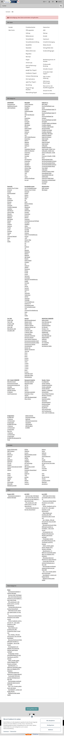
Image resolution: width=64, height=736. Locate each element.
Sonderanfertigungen (48, 51)
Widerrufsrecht (47, 45)
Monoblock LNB (11, 329)
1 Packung (10, 419)
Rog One (9, 431)
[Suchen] (30, 5)
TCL (26, 291)
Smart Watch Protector (48, 394)
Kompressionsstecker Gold (32, 341)
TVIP (26, 173)
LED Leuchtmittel (46, 409)
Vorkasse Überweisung (32, 76)
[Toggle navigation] (2, 1)
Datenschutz (46, 27)
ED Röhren (44, 407)
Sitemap (45, 33)
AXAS (8, 197)
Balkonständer (29, 415)
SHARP (26, 281)
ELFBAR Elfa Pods (11, 424)
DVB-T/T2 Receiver (29, 151)
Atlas (26, 198)
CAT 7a (26, 388)
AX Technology (28, 463)
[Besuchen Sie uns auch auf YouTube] (33, 714)
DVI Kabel (44, 121)
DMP (43, 465)
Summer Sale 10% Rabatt (32, 496)
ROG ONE (9, 484)
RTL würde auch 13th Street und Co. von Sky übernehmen (31, 504)
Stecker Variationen (30, 349)
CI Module (10, 392)
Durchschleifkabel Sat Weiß (49, 120)
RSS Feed (28, 56)
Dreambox (27, 106)
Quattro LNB (10, 323)
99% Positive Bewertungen (46, 82)
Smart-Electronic (46, 456)
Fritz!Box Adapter (46, 125)
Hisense (27, 233)
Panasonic (27, 269)
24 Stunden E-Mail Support (48, 72)
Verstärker (28, 422)
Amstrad (9, 190)
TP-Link (9, 463)
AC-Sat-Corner (45, 477)
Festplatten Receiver (30, 149)
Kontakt (11, 27)
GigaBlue (27, 108)
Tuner (26, 176)
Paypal (27, 59)
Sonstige (27, 156)
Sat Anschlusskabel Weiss (48, 163)
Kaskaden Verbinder (30, 335)
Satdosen (44, 339)
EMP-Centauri (10, 451)
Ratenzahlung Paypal (31, 92)
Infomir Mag (28, 168)
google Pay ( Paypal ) (31, 70)
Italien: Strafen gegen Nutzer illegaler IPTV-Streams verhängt (48, 547)
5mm (26, 354)
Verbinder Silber (29, 375)
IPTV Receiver (28, 159)
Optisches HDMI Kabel (48, 178)
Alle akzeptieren (50, 720)
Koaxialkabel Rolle (46, 173)
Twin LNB (9, 322)
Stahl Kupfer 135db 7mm (48, 149)
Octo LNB (9, 327)
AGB (44, 30)
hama (43, 451)
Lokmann (44, 470)
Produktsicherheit (30, 27)
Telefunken (27, 295)
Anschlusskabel (11, 193)
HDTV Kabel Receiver (30, 137)
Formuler (27, 121)
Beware (27, 205)
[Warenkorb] (59, 1)
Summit (27, 288)
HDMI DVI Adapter (46, 135)
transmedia (10, 482)
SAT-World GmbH (46, 461)
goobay (26, 477)
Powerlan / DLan (29, 394)
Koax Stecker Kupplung (31, 339)
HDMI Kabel (45, 176)
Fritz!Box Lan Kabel (47, 130)
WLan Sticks (28, 399)
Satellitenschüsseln (12, 106)
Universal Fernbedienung (31, 310)
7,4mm (26, 366)
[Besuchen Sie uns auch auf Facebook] (29, 714)
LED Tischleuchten (46, 411)
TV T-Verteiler (45, 342)
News (8, 590)
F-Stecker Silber (29, 332)
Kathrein (27, 247)
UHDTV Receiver (29, 104)
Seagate (9, 465)
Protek (26, 133)
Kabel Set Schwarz (46, 137)
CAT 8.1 (27, 390)
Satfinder (27, 419)
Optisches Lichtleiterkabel (48, 180)
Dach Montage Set (46, 322)
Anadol (9, 191)
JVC (25, 245)
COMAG (27, 209)
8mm (26, 370)
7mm (26, 361)
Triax (8, 458)
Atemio (26, 197)
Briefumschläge (46, 404)
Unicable (9, 387)
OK (25, 264)
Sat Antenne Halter (47, 346)
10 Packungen (11, 421)
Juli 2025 (27, 494)
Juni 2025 (44, 494)
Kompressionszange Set (13, 385)
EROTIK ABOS (29, 426)
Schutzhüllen (45, 392)
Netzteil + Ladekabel (47, 390)
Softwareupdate (29, 111)
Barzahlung (29, 85)
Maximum (10, 454)
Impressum (46, 39)
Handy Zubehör (46, 383)
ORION (26, 267)
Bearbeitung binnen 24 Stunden (49, 60)
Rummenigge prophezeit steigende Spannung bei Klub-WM (49, 568)
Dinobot (9, 198)
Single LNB (10, 320)
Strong (26, 286)
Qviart (26, 274)
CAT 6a (26, 387)
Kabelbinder (45, 332)
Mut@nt (27, 468)
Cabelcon (9, 477)
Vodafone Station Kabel (48, 171)
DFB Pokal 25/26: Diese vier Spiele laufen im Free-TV (49, 497)
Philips (26, 271)
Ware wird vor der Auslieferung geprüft (48, 86)
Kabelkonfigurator (46, 147)
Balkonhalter (45, 320)
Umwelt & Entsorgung (49, 42)
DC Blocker (27, 329)
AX (25, 116)
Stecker (26, 395)
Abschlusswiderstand (30, 320)
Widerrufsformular (31, 51)
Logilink (27, 460)
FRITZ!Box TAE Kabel (47, 133)
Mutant (26, 126)
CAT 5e (26, 385)
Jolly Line (27, 241)
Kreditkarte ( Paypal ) (31, 73)
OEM (8, 480)
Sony (26, 284)
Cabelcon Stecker (29, 325)
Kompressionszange (12, 383)
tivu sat (26, 180)
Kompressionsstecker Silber (32, 342)
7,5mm (26, 368)
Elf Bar (26, 449)
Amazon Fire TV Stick (12, 188)
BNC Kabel (44, 104)
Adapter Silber (28, 323)
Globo (26, 226)
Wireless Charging (46, 395)
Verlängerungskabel (30, 392)
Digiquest (9, 461)
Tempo (9, 233)
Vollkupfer (44, 140)
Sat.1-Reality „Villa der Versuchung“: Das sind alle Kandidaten (49, 521)
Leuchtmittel (45, 406)
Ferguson (27, 219)
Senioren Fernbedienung (31, 279)
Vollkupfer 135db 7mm (48, 151)
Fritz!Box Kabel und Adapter (49, 123)
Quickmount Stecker (30, 344)
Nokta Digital (28, 128)
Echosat (9, 202)
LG (25, 248)
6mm (26, 356)
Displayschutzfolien (47, 385)
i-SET (26, 238)
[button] (49, 1)
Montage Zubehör (29, 381)
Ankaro (26, 195)
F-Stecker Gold (28, 330)
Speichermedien (46, 399)
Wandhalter (45, 344)
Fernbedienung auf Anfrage (32, 221)
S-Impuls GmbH (46, 480)
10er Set (27, 351)
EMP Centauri (45, 188)
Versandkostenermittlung (32, 42)
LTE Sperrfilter (45, 334)
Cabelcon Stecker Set (30, 327)
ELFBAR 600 (10, 417)
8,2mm (26, 372)
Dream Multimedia (12, 449)
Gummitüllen (28, 334)
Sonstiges (44, 341)
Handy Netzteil (46, 388)
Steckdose (44, 400)
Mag (26, 478)
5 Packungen (10, 422)
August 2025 (10, 494)
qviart (8, 229)
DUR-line (27, 473)
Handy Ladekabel (46, 387)
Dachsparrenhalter (30, 417)
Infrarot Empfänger (30, 178)
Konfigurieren (50, 725)
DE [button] (44, 2)
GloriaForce (28, 228)
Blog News (28, 53)
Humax (26, 236)
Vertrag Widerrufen (48, 48)
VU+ (26, 113)
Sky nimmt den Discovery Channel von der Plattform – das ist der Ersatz (32, 499)
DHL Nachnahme (30, 79)
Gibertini (27, 451)
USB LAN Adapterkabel (31, 397)
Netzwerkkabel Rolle (47, 159)
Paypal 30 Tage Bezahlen (30, 88)
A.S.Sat (43, 466)
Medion (27, 253)
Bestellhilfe (29, 45)
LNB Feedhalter (11, 108)
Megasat (27, 142)
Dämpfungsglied (46, 325)
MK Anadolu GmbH (30, 466)
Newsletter (28, 48)
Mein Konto (12, 30)
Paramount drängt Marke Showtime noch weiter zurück (49, 502)
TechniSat (27, 293)
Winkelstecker (28, 377)
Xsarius (26, 482)
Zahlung (28, 33)
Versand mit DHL (47, 90)
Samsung (27, 276)
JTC (25, 243)
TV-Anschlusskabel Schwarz (49, 164)
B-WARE (27, 427)
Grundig (27, 229)
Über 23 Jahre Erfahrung (46, 77)
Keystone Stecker (29, 337)
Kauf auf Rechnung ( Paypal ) (31, 66)
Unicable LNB (10, 330)
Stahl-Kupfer (45, 139)
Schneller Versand (47, 69)
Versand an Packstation (49, 93)
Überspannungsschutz (31, 421)
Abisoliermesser (11, 381)
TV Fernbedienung (29, 302)
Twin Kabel (45, 168)
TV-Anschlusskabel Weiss (48, 166)
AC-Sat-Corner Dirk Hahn (48, 463)
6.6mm (26, 358)
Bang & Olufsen (29, 203)
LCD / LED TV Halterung (48, 412)
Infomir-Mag (10, 212)
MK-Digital (27, 125)
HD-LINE (27, 231)
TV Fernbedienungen (30, 307)
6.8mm (26, 360)
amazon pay (29, 62)
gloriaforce (45, 484)
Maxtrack (44, 482)
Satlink (9, 468)
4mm (26, 353)
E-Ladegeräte (45, 381)
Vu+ (43, 458)
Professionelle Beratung (46, 65)
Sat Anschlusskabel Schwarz (49, 161)
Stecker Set (27, 348)
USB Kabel (44, 170)
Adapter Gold (28, 322)
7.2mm (26, 363)
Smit (43, 473)
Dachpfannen (45, 323)
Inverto (26, 453)
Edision (26, 120)
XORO (9, 241)
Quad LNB (10, 325)
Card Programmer (12, 394)
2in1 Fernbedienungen (31, 188)
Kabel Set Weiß (46, 142)
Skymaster (27, 456)
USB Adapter (28, 424)
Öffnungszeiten (30, 30)
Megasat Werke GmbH (30, 454)
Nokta (8, 222)
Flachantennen (11, 104)
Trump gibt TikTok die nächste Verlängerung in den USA (48, 562)
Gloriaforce (27, 166)
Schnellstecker (28, 346)
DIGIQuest (27, 210)
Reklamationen (30, 36)
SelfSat (26, 458)
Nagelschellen (45, 337)
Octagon (27, 109)
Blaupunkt (27, 207)
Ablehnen (50, 729)
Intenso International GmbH (14, 466)
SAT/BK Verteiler (11, 390)
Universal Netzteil (12, 236)
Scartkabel (44, 182)
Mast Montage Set (46, 335)
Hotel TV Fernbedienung (31, 234)
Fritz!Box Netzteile (46, 132)
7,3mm (26, 365)
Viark (8, 238)
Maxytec (9, 214)
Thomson (27, 298)
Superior (27, 289)
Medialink (27, 170)
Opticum (27, 132)
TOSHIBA (27, 300)
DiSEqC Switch (11, 388)
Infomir (9, 470)
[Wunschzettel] (53, 1)
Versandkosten (30, 39)
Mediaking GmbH (11, 485)
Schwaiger (27, 277)
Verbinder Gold (29, 373)
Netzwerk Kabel (29, 383)
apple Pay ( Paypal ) (31, 82)
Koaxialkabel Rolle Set (47, 175)
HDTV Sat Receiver (29, 114)
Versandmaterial (46, 402)
